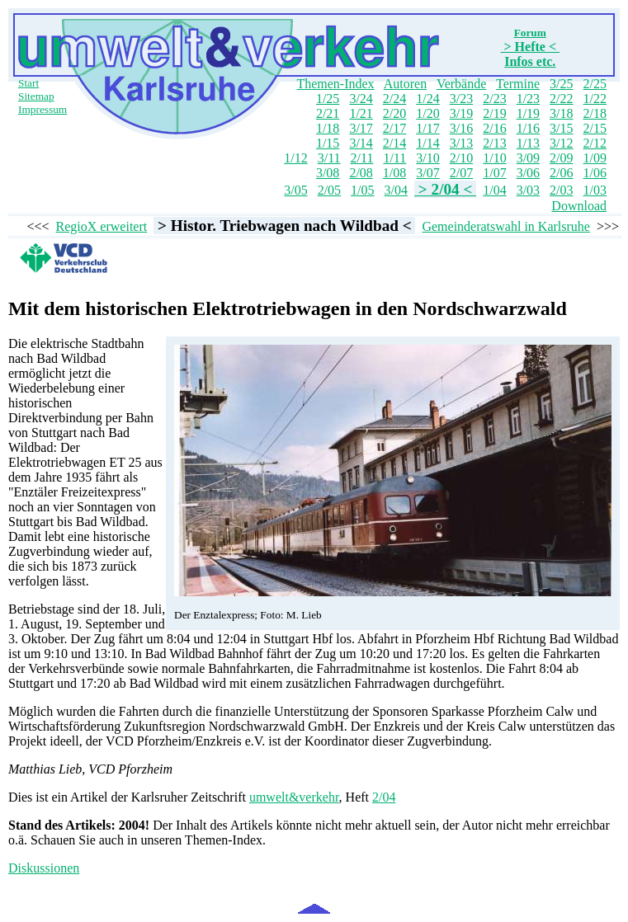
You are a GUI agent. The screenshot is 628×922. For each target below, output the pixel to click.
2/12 (595, 143)
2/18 (595, 113)
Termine (518, 84)
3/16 (461, 128)
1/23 (528, 99)
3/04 (396, 190)
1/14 (427, 143)
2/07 (461, 173)
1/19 (528, 113)
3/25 (561, 84)
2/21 (327, 113)
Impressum (42, 109)
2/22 (561, 99)
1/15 (327, 143)
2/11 (362, 158)
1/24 (427, 99)
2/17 (394, 128)
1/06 (595, 173)
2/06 (561, 173)
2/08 (360, 173)
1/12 (295, 158)
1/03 (595, 190)
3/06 (528, 173)
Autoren (405, 84)
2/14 (394, 143)
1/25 (327, 99)
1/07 (494, 173)
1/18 (327, 128)
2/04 (383, 797)
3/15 (561, 128)
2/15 (595, 128)
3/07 (427, 173)
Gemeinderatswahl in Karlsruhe (505, 226)
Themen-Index (335, 84)
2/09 (561, 158)
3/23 (461, 99)
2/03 (561, 190)
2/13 (494, 143)
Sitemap (36, 96)
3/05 (295, 190)
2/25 (595, 84)
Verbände (461, 84)
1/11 (394, 158)
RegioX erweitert (102, 226)
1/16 (528, 128)
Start (28, 83)
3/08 (327, 173)
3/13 (461, 143)
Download (579, 206)
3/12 (561, 143)
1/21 (360, 113)
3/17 (360, 128)
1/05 (362, 190)
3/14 (360, 143)
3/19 (461, 113)
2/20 (394, 113)
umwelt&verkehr (294, 797)
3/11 (329, 158)
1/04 (494, 190)
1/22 (595, 99)
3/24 (360, 99)
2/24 (394, 99)
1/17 (427, 128)
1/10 (494, 158)
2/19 (494, 113)
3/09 (528, 158)
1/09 (595, 158)
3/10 (427, 158)
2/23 (494, 99)
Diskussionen (43, 868)
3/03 (528, 190)
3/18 (561, 113)
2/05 (329, 190)
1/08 (394, 173)
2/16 (494, 128)
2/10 (461, 158)
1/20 (427, 113)
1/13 (528, 143)
